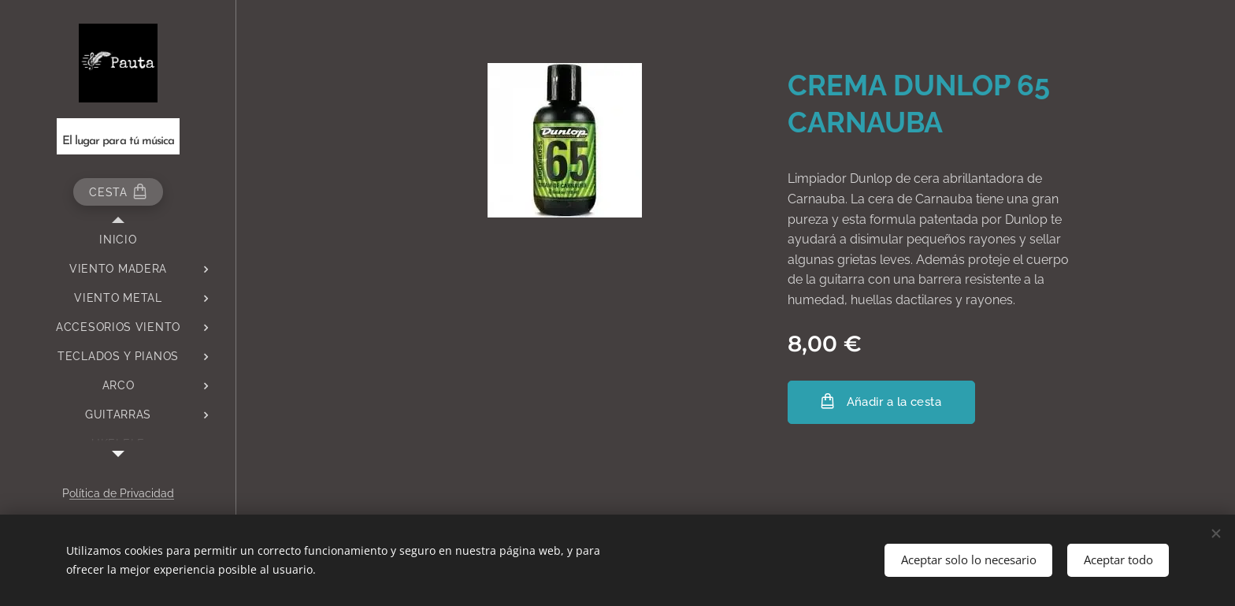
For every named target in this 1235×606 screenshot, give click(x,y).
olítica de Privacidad (121, 493)
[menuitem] (118, 240)
